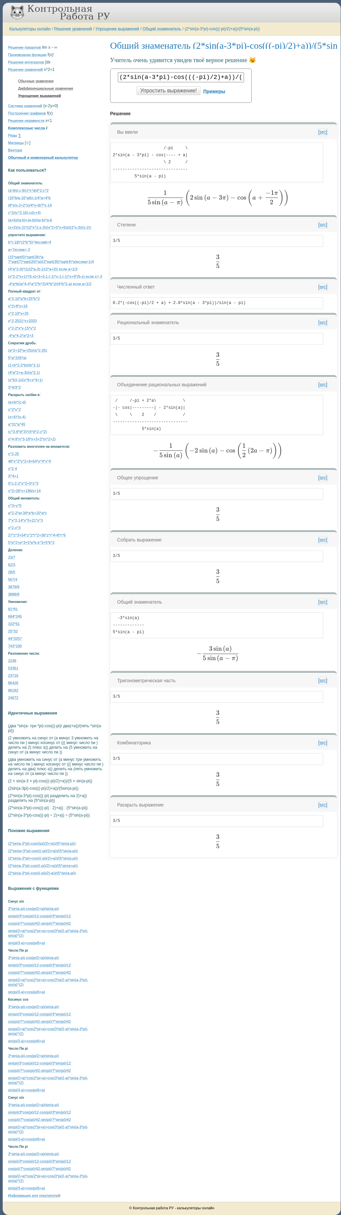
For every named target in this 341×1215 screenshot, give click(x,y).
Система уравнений (25, 106)
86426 (13, 683)
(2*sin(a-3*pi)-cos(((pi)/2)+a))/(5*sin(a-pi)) (42, 843)
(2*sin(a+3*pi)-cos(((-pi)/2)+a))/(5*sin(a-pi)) (43, 851)
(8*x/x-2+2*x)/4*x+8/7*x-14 (30, 205)
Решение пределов (24, 47)
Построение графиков (27, 113)
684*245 (15, 616)
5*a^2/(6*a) (17, 358)
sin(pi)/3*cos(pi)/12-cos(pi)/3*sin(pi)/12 (39, 916)
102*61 (14, 624)
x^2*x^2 (14, 409)
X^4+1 (13, 476)
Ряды (12, 135)
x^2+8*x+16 (18, 306)
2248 (12, 661)
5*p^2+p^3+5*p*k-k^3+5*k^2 (31, 542)
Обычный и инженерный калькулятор (43, 158)
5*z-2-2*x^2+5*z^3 (23, 483)
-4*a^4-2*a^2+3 (20, 336)
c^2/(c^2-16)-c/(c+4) (24, 213)
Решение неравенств (26, 121)
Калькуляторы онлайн (30, 29)
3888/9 (13, 594)
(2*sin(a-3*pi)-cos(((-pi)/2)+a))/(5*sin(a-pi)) (222, 29)
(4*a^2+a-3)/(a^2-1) (24, 373)
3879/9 (13, 587)
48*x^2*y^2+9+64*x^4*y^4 (29, 461)
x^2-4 (12, 469)
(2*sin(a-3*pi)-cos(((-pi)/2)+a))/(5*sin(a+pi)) (43, 866)
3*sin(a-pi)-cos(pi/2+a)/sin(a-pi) (33, 909)
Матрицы (16, 143)
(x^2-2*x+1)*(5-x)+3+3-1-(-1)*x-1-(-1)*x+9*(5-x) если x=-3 (55, 276)
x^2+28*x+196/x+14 (24, 491)
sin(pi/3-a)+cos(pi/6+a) (26, 943)
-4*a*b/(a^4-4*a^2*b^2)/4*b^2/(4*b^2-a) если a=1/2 (49, 284)
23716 (13, 676)
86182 (13, 690)
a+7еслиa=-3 (19, 250)
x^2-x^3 (14, 528)
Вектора (15, 150)
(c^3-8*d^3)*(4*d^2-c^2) (27, 432)
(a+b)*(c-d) (17, 402)
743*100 (15, 646)
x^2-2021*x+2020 (22, 321)
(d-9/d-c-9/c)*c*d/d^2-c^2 (28, 190)
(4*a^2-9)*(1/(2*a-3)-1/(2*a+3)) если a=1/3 (43, 269)
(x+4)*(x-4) (17, 417)
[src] (323, 132)
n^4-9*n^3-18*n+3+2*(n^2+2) (32, 439)
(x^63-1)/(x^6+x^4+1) (25, 380)
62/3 (11, 565)
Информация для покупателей (34, 1196)
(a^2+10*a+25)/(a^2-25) (27, 350)
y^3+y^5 (14, 506)
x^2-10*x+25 (18, 313)
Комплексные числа (26, 128)
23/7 (11, 557)
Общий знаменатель (162, 29)
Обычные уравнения (35, 81)
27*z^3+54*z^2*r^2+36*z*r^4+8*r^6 (37, 535)
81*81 (13, 609)
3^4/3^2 (14, 387)
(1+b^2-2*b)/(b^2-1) (24, 365)
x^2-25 (13, 454)
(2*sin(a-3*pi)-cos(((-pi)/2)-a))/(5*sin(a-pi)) (42, 873)
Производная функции (27, 55)
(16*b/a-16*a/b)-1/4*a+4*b (29, 198)
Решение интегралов (26, 62)
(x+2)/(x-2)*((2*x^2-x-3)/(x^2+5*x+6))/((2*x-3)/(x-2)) (49, 227)
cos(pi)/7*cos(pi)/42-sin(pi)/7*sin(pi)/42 (39, 923)
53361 (13, 668)
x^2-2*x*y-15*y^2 (22, 328)
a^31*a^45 (16, 424)
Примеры (214, 91)
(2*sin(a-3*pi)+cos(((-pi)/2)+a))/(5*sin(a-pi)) (43, 858)
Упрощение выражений (117, 29)
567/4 (12, 579)
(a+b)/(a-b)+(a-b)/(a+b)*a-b (30, 220)
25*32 (13, 631)
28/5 (11, 572)
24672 (13, 698)
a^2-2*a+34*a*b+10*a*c (27, 513)
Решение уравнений (73, 29)
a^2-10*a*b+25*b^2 (24, 299)
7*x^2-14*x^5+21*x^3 (25, 520)
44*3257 (15, 639)
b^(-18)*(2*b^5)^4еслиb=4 (29, 242)
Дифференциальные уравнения (45, 88)
